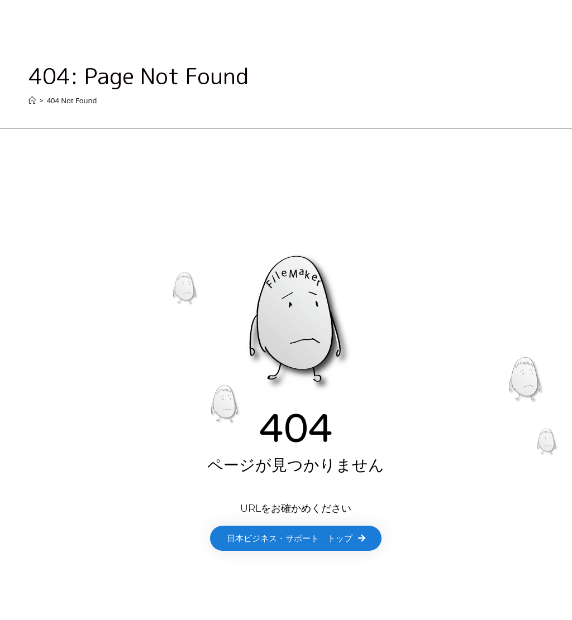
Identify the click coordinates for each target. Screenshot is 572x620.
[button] (296, 538)
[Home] (32, 100)
